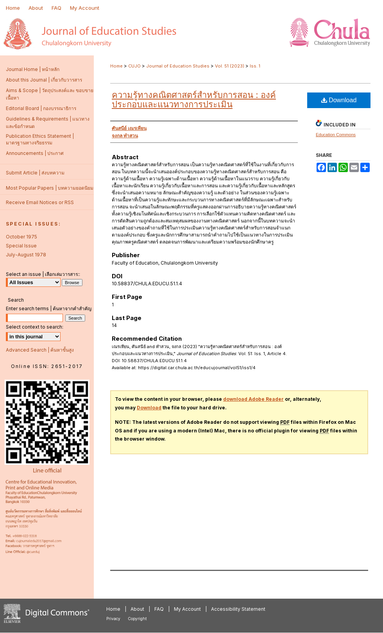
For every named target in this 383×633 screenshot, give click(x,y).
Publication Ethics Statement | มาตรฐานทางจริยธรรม (40, 139)
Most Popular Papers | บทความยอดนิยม (49, 188)
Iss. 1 (255, 66)
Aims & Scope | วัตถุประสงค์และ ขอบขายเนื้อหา (49, 94)
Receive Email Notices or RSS (40, 202)
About (137, 609)
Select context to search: (34, 327)
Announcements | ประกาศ (35, 153)
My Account (187, 609)
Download (339, 100)
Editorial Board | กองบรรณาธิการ (41, 108)
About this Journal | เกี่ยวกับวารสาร (44, 80)
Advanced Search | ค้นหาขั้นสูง (40, 350)
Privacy (113, 618)
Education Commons (336, 134)
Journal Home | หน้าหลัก (32, 69)
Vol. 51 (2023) (229, 66)
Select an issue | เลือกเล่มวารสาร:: (43, 274)
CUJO (134, 66)
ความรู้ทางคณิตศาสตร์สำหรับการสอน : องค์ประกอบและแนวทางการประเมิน (194, 99)
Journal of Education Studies (177, 66)
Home (116, 66)
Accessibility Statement (238, 609)
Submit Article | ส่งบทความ (35, 173)
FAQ (159, 609)
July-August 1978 (26, 255)
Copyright (137, 618)
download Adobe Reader (253, 399)
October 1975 (21, 237)
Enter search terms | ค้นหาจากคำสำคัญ (48, 308)
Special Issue (21, 246)
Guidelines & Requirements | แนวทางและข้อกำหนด (47, 122)
